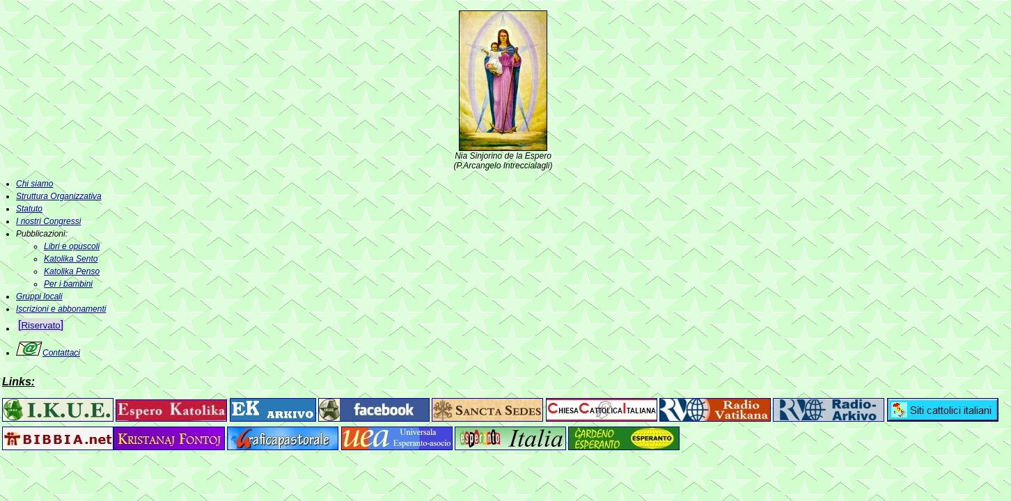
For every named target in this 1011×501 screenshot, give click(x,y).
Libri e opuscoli (72, 246)
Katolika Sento (70, 259)
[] (40, 325)
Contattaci (48, 353)
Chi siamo (34, 184)
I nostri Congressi (48, 221)
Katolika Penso (72, 271)
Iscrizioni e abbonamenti (61, 309)
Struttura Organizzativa (59, 196)
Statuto (29, 209)
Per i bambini (68, 284)
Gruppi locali (39, 296)
